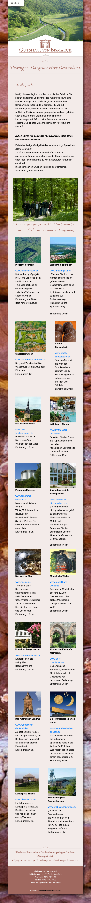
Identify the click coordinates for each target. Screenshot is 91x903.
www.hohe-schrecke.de (27, 270)
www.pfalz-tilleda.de (25, 799)
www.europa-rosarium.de (27, 655)
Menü (15, 3)
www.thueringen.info (60, 270)
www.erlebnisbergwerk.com (62, 807)
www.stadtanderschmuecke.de (30, 359)
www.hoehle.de (23, 582)
